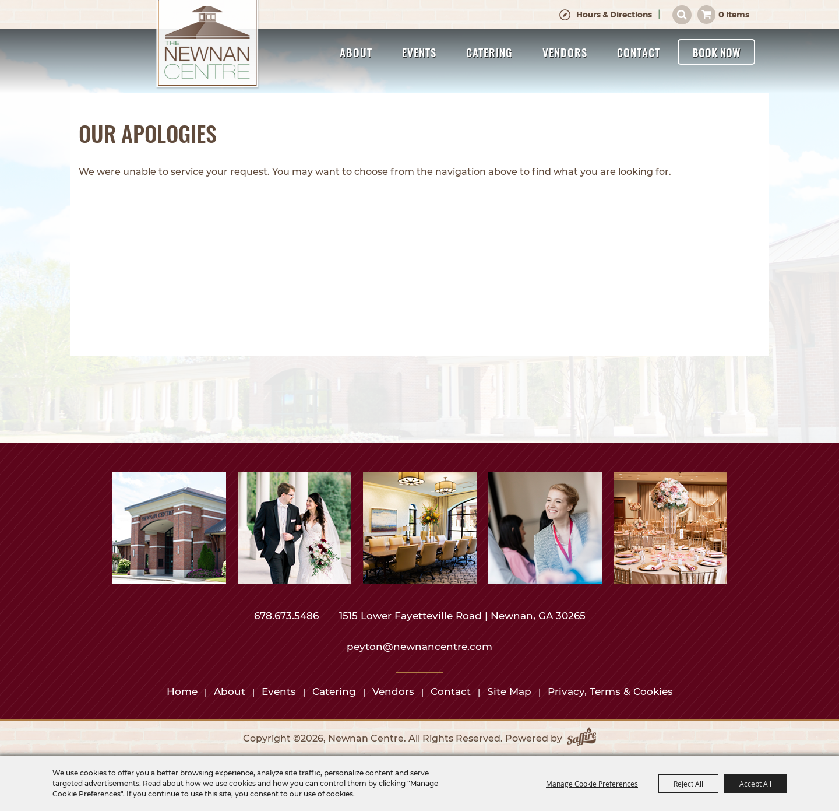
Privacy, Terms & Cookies (610, 691)
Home (182, 691)
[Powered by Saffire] (581, 738)
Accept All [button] (755, 783)
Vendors (564, 52)
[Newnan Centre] (207, 45)
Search (682, 14)
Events (419, 52)
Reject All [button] (688, 783)
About (356, 52)
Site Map (509, 691)
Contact (638, 52)
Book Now (716, 52)
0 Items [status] (733, 14)
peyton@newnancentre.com (419, 646)
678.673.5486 (288, 616)
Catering (489, 52)
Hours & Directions (614, 14)
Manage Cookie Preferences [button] (592, 783)
